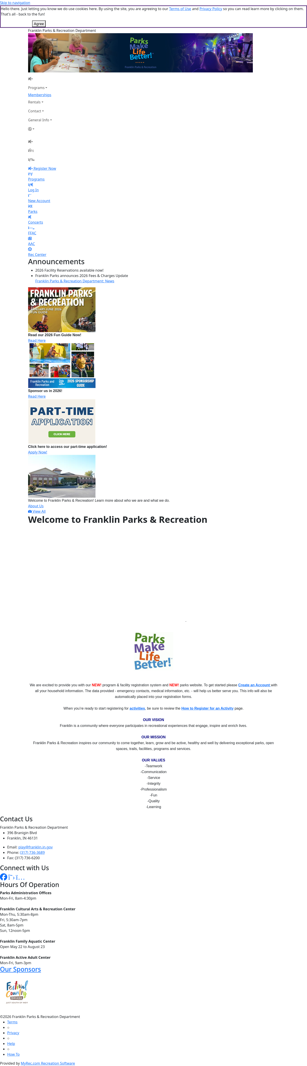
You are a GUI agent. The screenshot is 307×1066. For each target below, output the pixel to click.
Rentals (34, 102)
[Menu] (31, 159)
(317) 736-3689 (32, 852)
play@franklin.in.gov (35, 847)
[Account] (40, 128)
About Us (36, 506)
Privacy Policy (210, 8)
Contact (34, 111)
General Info (38, 120)
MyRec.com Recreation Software (48, 1063)
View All (37, 511)
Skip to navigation (15, 2)
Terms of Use (180, 8)
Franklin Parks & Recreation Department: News (74, 281)
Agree (39, 23)
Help (11, 1043)
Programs (36, 87)
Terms (12, 1022)
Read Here (37, 340)
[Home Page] (40, 78)
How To (13, 1054)
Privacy (13, 1032)
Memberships (39, 94)
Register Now (44, 168)
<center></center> (106, 577)
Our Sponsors (20, 969)
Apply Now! (37, 452)
